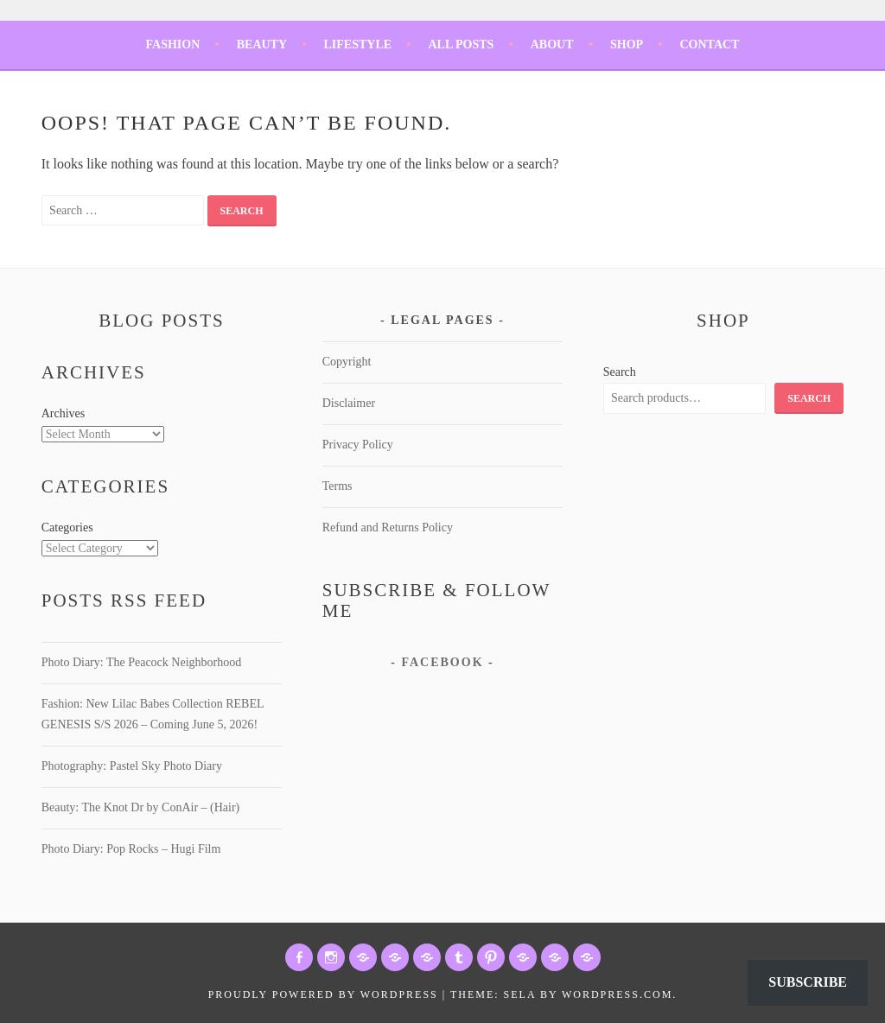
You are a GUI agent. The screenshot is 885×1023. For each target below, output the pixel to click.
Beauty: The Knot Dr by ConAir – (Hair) (140, 807)
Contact (709, 44)
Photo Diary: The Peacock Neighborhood (141, 662)
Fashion (173, 44)
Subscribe (807, 982)
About (552, 44)
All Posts (460, 44)
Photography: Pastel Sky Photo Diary (131, 765)
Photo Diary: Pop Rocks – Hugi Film (131, 848)
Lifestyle (357, 44)
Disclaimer (348, 403)
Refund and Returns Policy (387, 527)
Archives (63, 413)
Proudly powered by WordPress (323, 994)
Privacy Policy (357, 444)
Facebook (442, 662)
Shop (626, 44)
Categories (67, 527)
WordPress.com (617, 994)
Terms (337, 486)
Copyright (347, 361)
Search (619, 371)
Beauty (262, 44)
